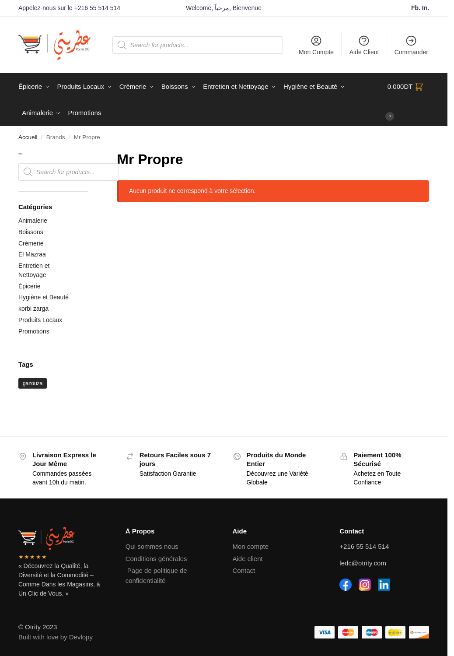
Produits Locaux (40, 319)
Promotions (33, 331)
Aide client (248, 558)
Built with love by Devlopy (55, 637)
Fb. (416, 7)
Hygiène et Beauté (43, 297)
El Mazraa (32, 254)
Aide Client (364, 45)
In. (425, 7)
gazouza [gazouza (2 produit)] (32, 383)
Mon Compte (316, 45)
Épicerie (29, 286)
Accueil (28, 137)
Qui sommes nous (152, 546)
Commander (411, 45)
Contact (244, 570)
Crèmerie (31, 243)
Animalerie (32, 220)
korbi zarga (33, 308)
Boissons (30, 231)
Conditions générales (156, 558)
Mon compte (251, 546)
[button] (408, 100)
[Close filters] (91, 154)
